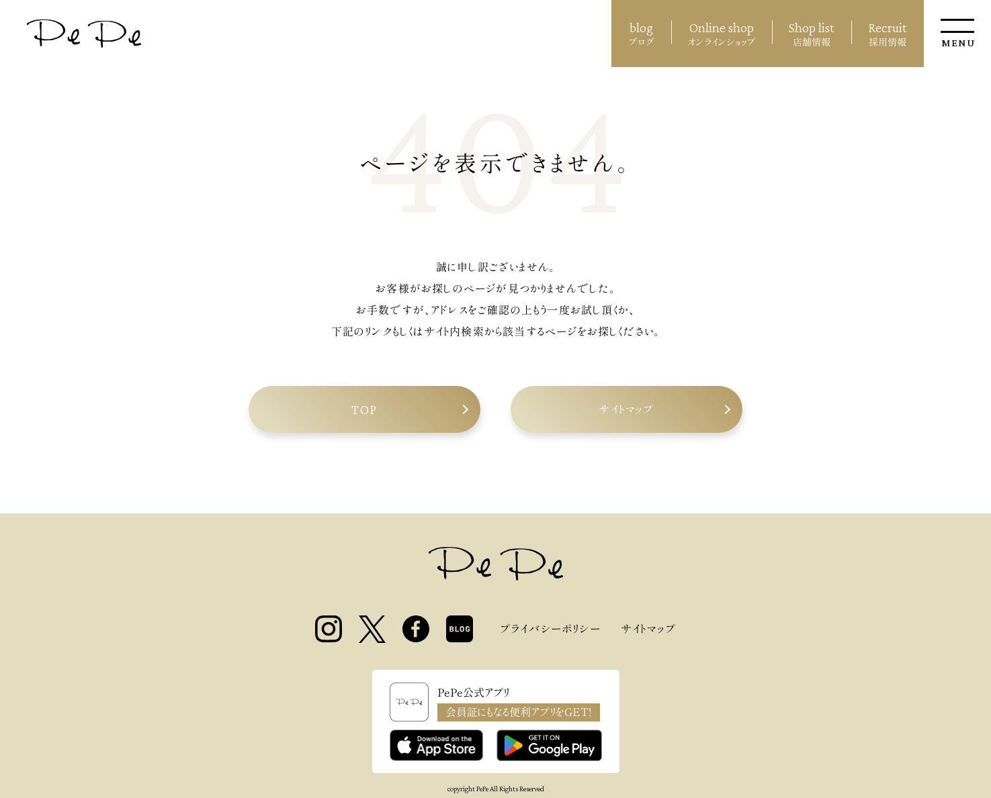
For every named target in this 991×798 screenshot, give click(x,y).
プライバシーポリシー (550, 629)
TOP (364, 409)
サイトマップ (626, 409)
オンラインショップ (721, 32)
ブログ (641, 32)
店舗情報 (811, 32)
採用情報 (887, 32)
